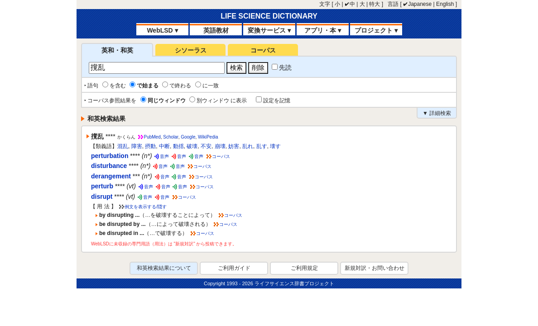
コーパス (263, 50)
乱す (261, 146)
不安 (206, 146)
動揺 (178, 146)
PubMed (152, 136)
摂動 (150, 146)
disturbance (109, 165)
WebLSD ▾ (162, 30)
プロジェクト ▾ (376, 30)
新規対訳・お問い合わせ (374, 268)
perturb (102, 186)
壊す (275, 146)
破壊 (192, 146)
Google (188, 136)
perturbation (109, 155)
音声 (164, 156)
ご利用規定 (304, 268)
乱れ (247, 146)
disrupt (101, 196)
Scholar (170, 136)
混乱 (122, 146)
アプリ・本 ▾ (322, 30)
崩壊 (220, 146)
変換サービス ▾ (269, 30)
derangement (111, 176)
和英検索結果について (164, 268)
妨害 (233, 146)
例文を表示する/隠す (146, 206)
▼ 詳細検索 (437, 113)
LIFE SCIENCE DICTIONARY (269, 16)
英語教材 (216, 30)
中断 (164, 146)
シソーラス (191, 50)
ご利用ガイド (234, 268)
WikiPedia (208, 136)
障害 (136, 146)
